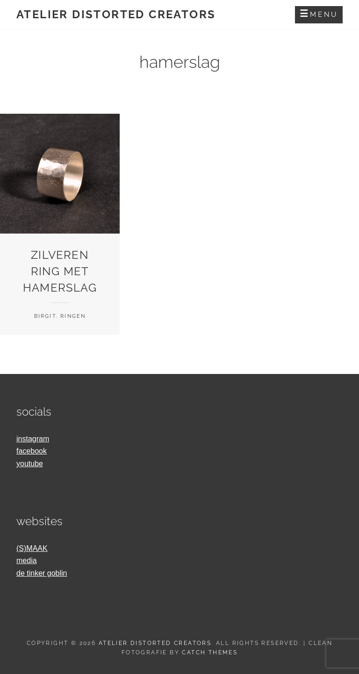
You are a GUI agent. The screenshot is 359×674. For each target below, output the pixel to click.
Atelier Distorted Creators (115, 14)
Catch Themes (209, 652)
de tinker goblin (41, 573)
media (26, 560)
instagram (32, 439)
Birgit (45, 316)
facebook (31, 451)
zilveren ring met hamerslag (60, 271)
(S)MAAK (32, 548)
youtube (29, 464)
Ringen (73, 316)
